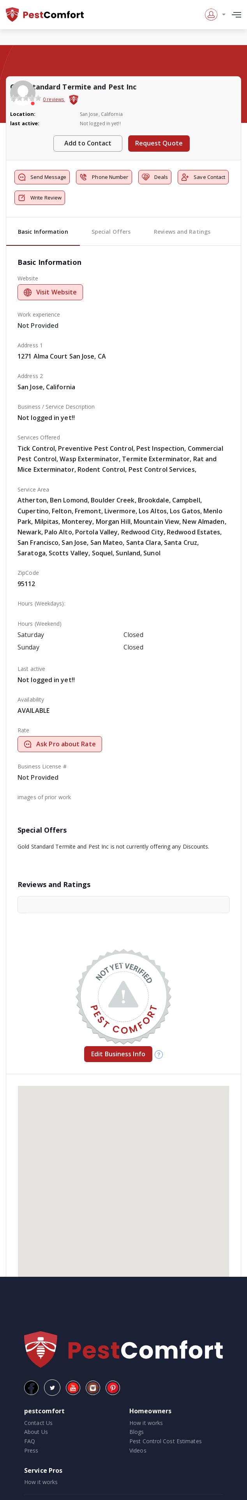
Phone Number (103, 177)
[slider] (25, 98)
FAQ (29, 1441)
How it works (146, 1422)
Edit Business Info (118, 1054)
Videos (137, 1450)
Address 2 (30, 376)
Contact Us (38, 1422)
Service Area (33, 489)
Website (28, 278)
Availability (31, 699)
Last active (31, 668)
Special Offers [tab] (111, 231)
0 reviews (54, 99)
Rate (23, 730)
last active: (24, 123)
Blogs (136, 1431)
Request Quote (159, 143)
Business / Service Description (56, 406)
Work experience (39, 314)
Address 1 (30, 345)
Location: (22, 113)
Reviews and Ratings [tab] (182, 231)
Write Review (40, 198)
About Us (36, 1431)
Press (31, 1450)
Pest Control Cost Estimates (165, 1441)
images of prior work (44, 797)
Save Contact (203, 177)
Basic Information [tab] (43, 231)
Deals (155, 177)
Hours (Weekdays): (41, 603)
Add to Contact (87, 143)
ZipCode (28, 572)
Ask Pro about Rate (60, 744)
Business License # (42, 766)
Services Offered (39, 437)
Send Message (42, 177)
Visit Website (50, 292)
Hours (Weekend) (40, 623)
